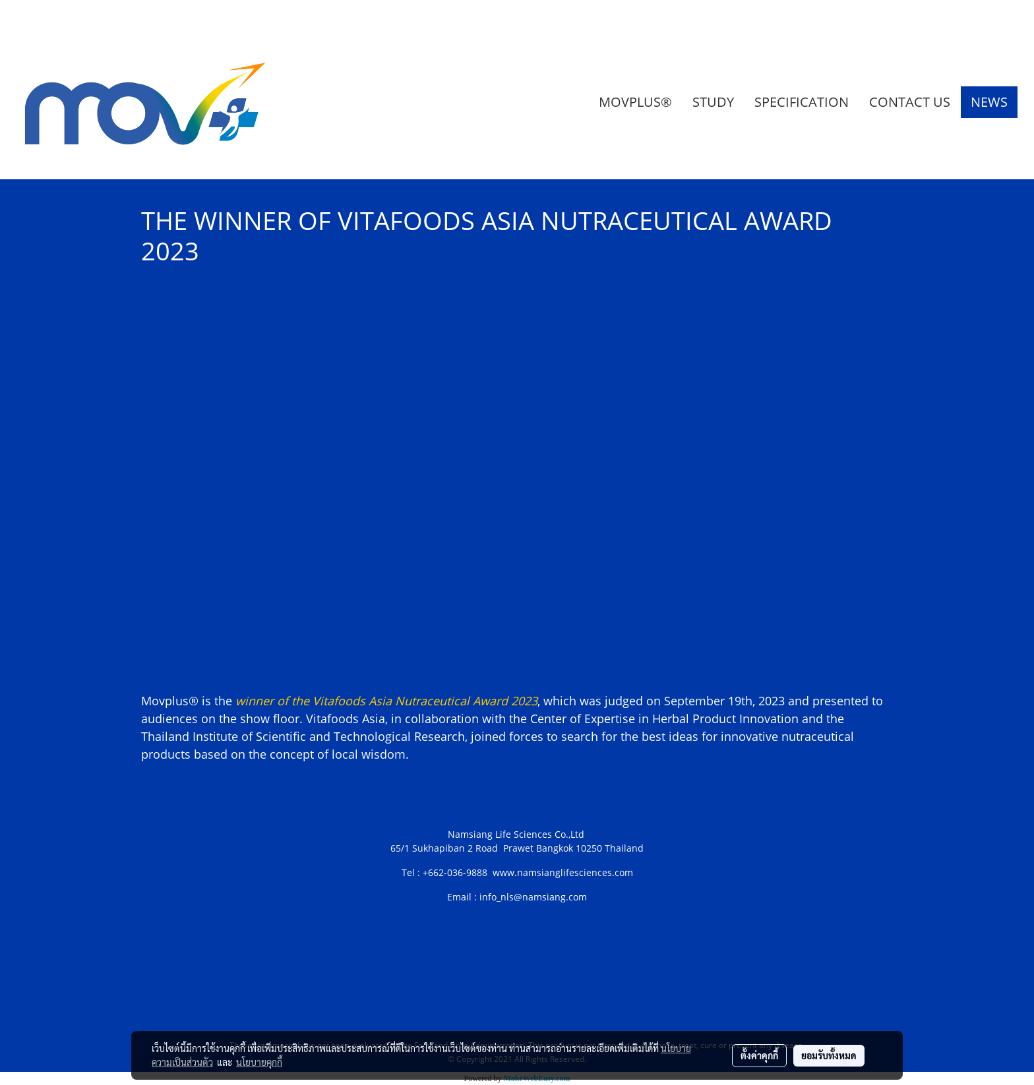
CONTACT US (909, 102)
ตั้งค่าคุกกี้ (759, 1055)
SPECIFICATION (801, 102)
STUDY (713, 102)
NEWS (989, 102)
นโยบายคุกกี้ (259, 1062)
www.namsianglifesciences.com (563, 872)
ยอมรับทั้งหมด (829, 1055)
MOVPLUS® (635, 102)
